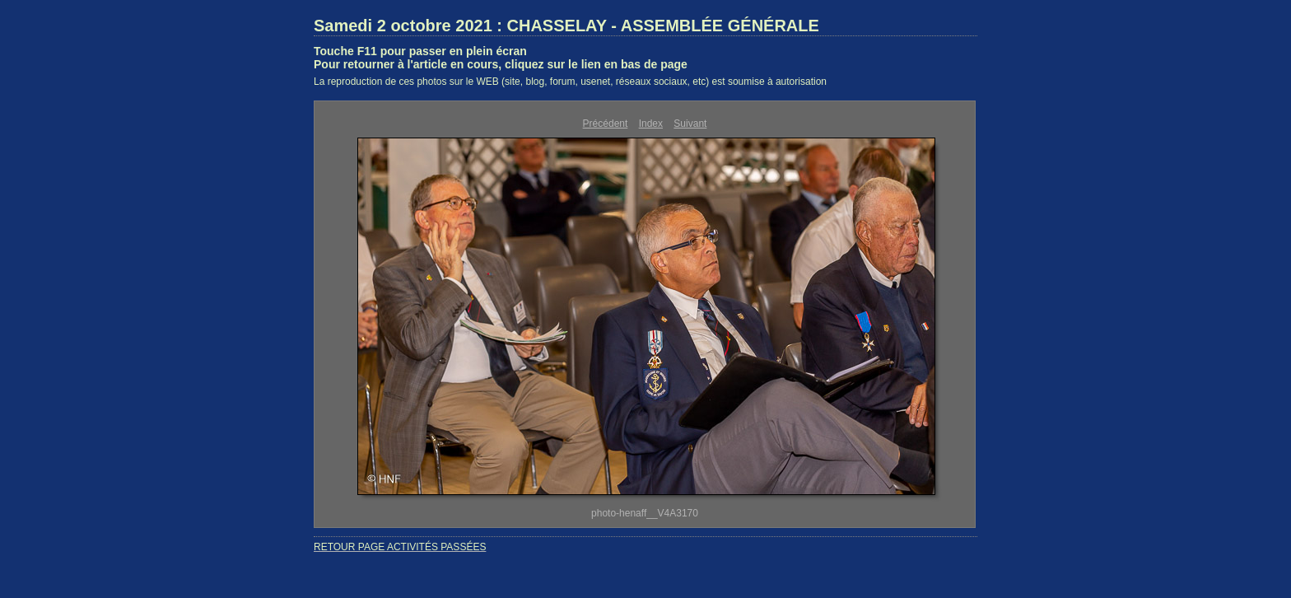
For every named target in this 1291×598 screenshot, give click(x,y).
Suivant (689, 123)
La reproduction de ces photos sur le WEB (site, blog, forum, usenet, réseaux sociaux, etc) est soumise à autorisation (570, 81)
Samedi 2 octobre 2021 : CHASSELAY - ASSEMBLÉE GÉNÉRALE (566, 25)
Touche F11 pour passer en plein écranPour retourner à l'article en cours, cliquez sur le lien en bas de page (500, 57)
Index (651, 123)
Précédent (605, 123)
